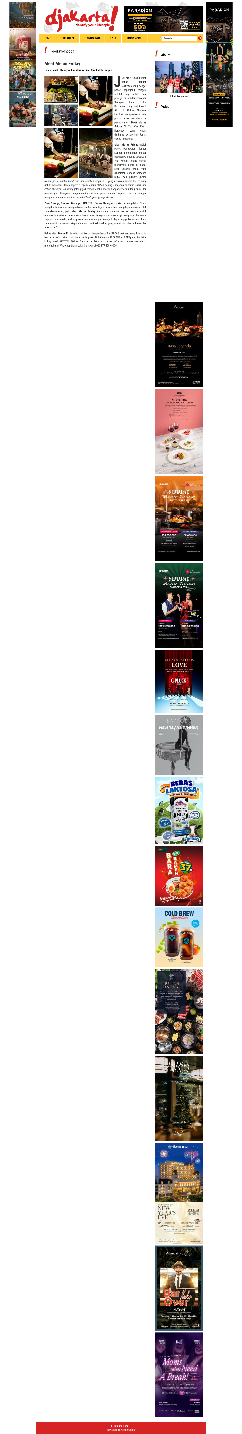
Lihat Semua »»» (179, 96)
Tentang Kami (121, 1425)
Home (47, 38)
